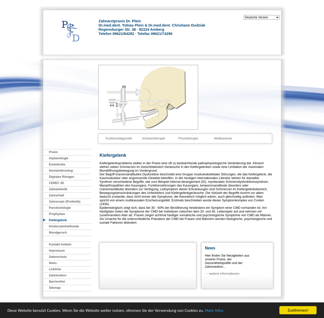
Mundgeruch (58, 232)
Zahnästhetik (58, 189)
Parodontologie (60, 208)
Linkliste (55, 269)
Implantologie (58, 158)
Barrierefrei (57, 281)
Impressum (57, 250)
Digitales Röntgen (61, 177)
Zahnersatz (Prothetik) (65, 201)
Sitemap (55, 288)
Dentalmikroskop (61, 170)
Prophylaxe (57, 214)
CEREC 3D (56, 183)
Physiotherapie (188, 138)
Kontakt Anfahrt (60, 244)
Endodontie (57, 164)
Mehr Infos (214, 310)
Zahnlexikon (57, 275)
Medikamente (223, 138)
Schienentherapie (153, 138)
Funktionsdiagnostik (119, 138)
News (53, 263)
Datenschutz (58, 257)
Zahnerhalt (56, 195)
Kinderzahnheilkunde (64, 226)
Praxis (53, 152)
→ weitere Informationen (222, 273)
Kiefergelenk (58, 220)
